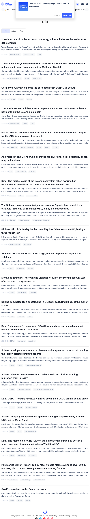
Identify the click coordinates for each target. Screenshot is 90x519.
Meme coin (21, 341)
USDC (12, 407)
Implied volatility (15, 244)
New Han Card (14, 123)
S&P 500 (32, 172)
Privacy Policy (51, 516)
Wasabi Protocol (15, 54)
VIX (11, 172)
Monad (12, 293)
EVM (39, 54)
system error (22, 293)
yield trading (37, 78)
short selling (20, 268)
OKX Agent (13, 147)
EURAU (21, 99)
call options (27, 244)
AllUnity (12, 99)
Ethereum (21, 317)
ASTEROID (32, 455)
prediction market (39, 480)
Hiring (74, 516)
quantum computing (24, 389)
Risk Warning (64, 516)
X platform (33, 293)
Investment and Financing (41, 220)
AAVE (12, 500)
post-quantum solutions (33, 365)
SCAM (12, 341)
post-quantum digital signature (43, 389)
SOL (19, 431)
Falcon (20, 365)
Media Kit (39, 516)
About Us (30, 516)
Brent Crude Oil (21, 172)
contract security (29, 54)
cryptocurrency (25, 480)
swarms (12, 196)
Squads (12, 220)
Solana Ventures (24, 220)
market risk (31, 341)
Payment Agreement (27, 147)
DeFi (32, 123)
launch (28, 500)
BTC (11, 268)
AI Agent (55, 147)
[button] (87, 4)
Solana (27, 78)
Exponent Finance (15, 78)
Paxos (39, 147)
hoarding (30, 268)
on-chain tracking (31, 407)
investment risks (32, 196)
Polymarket (13, 480)
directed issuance (30, 431)
